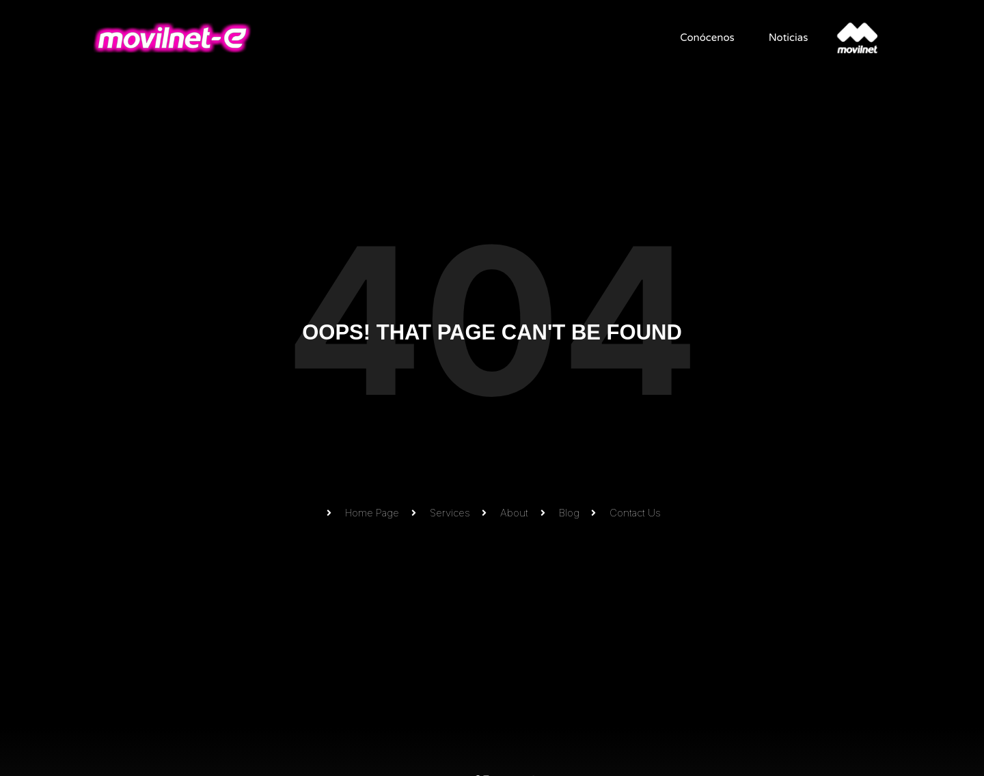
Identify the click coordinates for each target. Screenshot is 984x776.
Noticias (784, 37)
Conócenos (703, 37)
